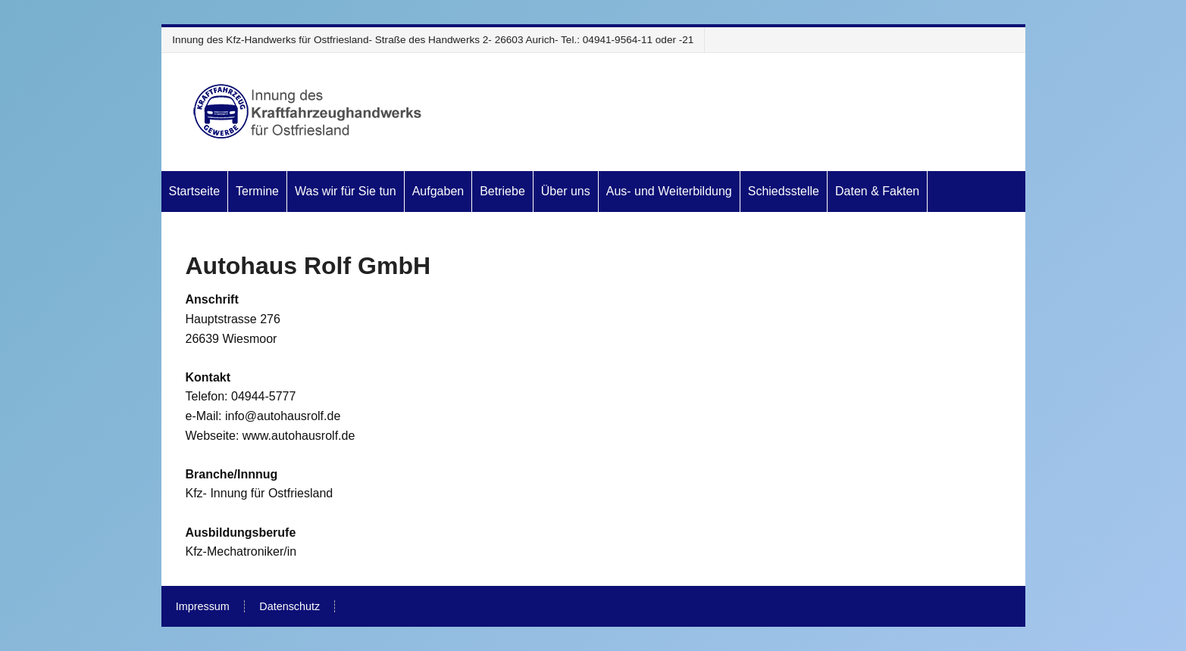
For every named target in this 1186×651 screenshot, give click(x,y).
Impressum (203, 606)
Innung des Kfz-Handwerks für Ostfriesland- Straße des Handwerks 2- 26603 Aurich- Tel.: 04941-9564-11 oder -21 (432, 39)
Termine (257, 191)
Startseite (195, 191)
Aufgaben (438, 191)
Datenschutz (289, 606)
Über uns (565, 191)
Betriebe (502, 191)
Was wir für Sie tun (345, 191)
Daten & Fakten (877, 191)
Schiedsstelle (783, 191)
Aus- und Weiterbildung (669, 191)
